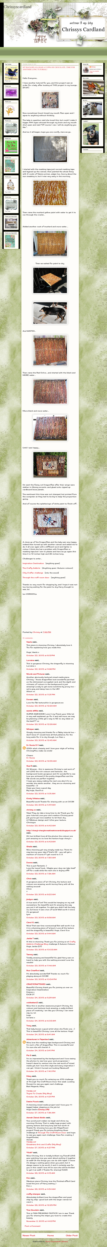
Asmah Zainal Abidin (35, 1118)
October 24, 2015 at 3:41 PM (40, 1050)
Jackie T (30, 938)
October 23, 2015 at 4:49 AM (41, 805)
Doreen (29, 699)
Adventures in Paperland (37, 1039)
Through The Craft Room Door (52, 1133)
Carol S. (30, 922)
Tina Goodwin (32, 1210)
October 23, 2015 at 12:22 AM (41, 706)
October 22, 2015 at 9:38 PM (40, 669)
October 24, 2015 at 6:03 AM (41, 1021)
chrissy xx (31, 810)
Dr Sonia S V (32, 745)
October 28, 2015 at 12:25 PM (41, 1205)
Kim (28, 1178)
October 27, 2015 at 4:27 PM (40, 1148)
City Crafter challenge (33, 573)
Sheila (29, 846)
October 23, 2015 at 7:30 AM (41, 858)
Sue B (29, 766)
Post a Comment (32, 1226)
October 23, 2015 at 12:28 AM (41, 724)
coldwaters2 (32, 1002)
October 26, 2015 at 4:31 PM (40, 1097)
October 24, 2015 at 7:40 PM (41, 1071)
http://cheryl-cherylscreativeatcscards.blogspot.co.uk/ (51, 830)
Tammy (29, 954)
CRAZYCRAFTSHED (36, 984)
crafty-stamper (33, 1194)
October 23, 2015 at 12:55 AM (41, 761)
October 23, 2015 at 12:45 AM (41, 740)
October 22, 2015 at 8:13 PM (40, 655)
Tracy (28, 1026)
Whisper (30, 729)
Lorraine (30, 660)
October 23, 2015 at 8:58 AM (41, 917)
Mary (28, 1076)
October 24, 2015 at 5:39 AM (41, 998)
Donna (29, 862)
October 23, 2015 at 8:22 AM (41, 894)
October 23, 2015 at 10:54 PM (41, 979)
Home (50, 1235)
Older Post (72, 1235)
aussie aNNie (32, 711)
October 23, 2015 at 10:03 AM (41, 950)
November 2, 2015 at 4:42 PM (41, 1221)
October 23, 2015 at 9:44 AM (41, 934)
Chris (29, 879)
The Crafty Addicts (31, 568)
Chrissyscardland (17, 6)
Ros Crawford (32, 970)
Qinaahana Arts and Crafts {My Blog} (43, 1144)
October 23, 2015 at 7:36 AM (40, 874)
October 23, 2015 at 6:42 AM (41, 826)
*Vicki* (29, 1152)
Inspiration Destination (33, 563)
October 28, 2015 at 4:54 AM (41, 1189)
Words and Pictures (35, 674)
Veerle (29, 642)
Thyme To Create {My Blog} (39, 1093)
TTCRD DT (31, 1091)
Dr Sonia (30, 758)
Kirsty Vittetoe (33, 798)
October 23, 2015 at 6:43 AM (41, 842)
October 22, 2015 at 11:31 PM (40, 694)
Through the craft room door (36, 577)
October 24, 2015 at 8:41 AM (40, 1034)
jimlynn (29, 899)
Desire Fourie (32, 1102)
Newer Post (29, 1235)
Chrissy (93, 67)
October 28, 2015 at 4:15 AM (40, 1173)
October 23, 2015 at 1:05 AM (40, 794)
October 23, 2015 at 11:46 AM (41, 966)
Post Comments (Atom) (57, 1241)
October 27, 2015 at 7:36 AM (40, 1113)
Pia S (28, 1055)
